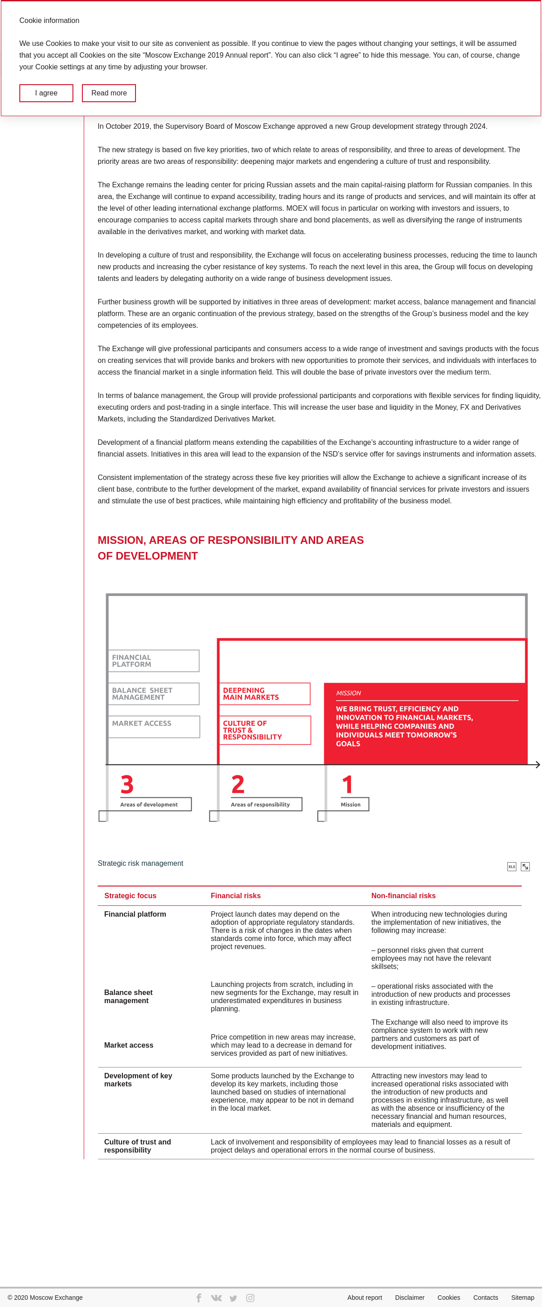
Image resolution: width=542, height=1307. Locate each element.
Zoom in (525, 866)
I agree (46, 93)
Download (511, 866)
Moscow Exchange (56, 1297)
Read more (109, 93)
